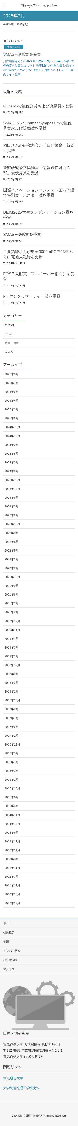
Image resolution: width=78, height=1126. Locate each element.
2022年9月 (12, 533)
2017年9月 (12, 709)
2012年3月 (12, 876)
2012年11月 (12, 867)
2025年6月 (12, 391)
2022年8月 (12, 541)
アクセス (9, 969)
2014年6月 (12, 832)
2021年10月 (12, 577)
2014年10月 (12, 823)
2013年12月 (12, 841)
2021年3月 (12, 603)
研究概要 (9, 932)
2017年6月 (12, 727)
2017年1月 (12, 735)
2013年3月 (12, 859)
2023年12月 (12, 480)
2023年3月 (12, 506)
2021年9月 (12, 585)
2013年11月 (12, 850)
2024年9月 (12, 444)
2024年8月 (12, 453)
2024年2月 (12, 471)
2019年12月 (12, 621)
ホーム (7, 923)
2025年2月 (12, 418)
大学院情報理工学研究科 (21, 1088)
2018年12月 (12, 665)
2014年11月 (12, 815)
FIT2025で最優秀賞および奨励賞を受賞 (38, 106)
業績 (6, 941)
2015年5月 (12, 806)
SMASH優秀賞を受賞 (22, 54)
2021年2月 (12, 612)
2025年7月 (12, 383)
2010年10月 (12, 894)
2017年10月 (12, 700)
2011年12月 (12, 885)
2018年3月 (12, 682)
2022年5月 (12, 550)
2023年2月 (12, 515)
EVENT (9, 325)
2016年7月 (12, 762)
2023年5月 (12, 497)
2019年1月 (12, 656)
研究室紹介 (10, 960)
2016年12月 (12, 744)
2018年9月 (12, 674)
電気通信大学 (13, 1078)
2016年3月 (12, 771)
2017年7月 (12, 718)
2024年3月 (12, 462)
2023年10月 (12, 488)
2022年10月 (12, 524)
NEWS (9, 334)
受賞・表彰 (13, 46)
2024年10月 (12, 436)
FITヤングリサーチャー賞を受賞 (32, 296)
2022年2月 (12, 568)
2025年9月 (12, 374)
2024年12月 (12, 427)
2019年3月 (12, 647)
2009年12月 (12, 903)
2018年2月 (12, 691)
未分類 (9, 351)
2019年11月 (12, 630)
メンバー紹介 (12, 950)
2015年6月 (12, 797)
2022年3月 (12, 559)
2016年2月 (12, 779)
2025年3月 (12, 409)
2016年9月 (12, 753)
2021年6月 (12, 594)
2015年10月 (12, 788)
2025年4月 (12, 400)
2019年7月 (12, 638)
